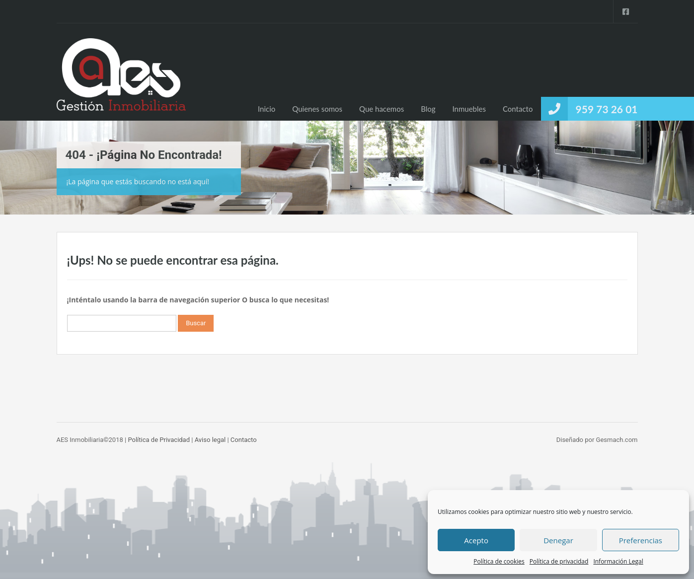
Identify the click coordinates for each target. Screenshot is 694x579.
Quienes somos (317, 108)
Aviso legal (210, 439)
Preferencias (640, 540)
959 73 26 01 (607, 109)
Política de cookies (499, 561)
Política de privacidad (559, 561)
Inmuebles (469, 108)
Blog (428, 108)
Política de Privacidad (159, 439)
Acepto (476, 540)
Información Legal (618, 561)
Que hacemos (381, 108)
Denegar (558, 540)
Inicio (266, 108)
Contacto (518, 108)
